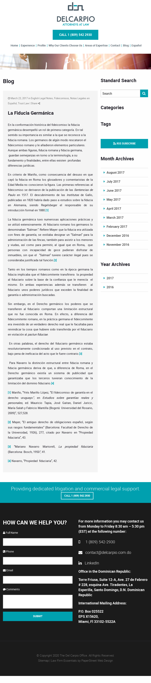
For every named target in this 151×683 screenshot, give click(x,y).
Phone (8, 551)
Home (14, 45)
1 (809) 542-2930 (96, 541)
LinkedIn (88, 562)
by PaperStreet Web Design (95, 660)
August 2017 (115, 172)
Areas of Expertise (96, 45)
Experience (28, 45)
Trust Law (23, 103)
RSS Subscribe (124, 143)
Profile (42, 45)
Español (137, 45)
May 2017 (114, 199)
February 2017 (117, 226)
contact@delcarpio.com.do (104, 551)
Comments (11, 588)
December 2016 (118, 235)
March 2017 (115, 217)
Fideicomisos (61, 98)
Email (8, 569)
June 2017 (114, 190)
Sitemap (43, 660)
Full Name (10, 532)
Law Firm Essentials (64, 660)
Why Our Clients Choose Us (65, 45)
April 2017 (114, 208)
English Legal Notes (42, 98)
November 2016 (118, 244)
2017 (110, 278)
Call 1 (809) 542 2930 (75, 35)
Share (35, 103)
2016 (110, 287)
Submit (37, 615)
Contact (115, 45)
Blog (126, 45)
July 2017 (113, 181)
